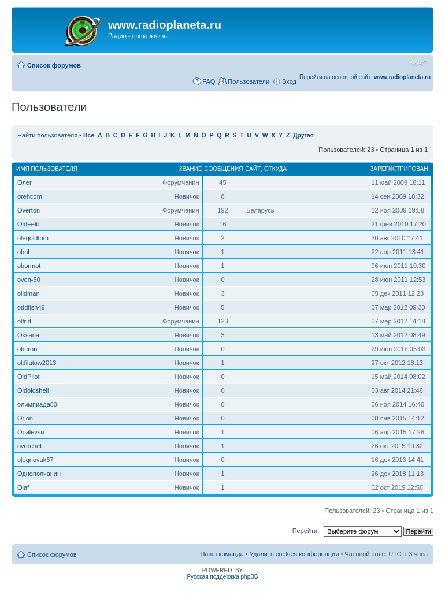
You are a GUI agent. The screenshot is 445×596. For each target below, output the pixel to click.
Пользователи (248, 81)
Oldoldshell (33, 390)
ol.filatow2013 (36, 362)
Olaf (23, 487)
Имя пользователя (46, 169)
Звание (190, 169)
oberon (27, 348)
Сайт (253, 169)
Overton (28, 210)
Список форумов (54, 65)
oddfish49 (31, 307)
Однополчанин (39, 473)
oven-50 (28, 279)
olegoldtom (33, 237)
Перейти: (306, 530)
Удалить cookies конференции (294, 553)
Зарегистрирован (399, 169)
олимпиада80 (37, 404)
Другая (303, 135)
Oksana (28, 334)
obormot (28, 265)
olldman (28, 293)
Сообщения (224, 169)
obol (23, 251)
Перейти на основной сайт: (365, 77)
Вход (289, 81)
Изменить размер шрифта (419, 63)
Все (88, 135)
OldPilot (28, 376)
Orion (25, 418)
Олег (24, 182)
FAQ (208, 81)
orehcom (29, 196)
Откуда (275, 169)
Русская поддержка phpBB (222, 576)
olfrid (24, 321)
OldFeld (28, 224)
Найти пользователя (47, 135)
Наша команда (221, 553)
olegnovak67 (35, 459)
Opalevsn (30, 432)
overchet (29, 445)
